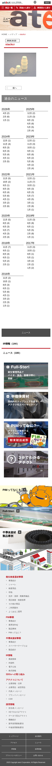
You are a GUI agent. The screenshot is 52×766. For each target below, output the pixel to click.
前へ (15, 88)
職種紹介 (12, 720)
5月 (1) (30, 257)
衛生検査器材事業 (14, 577)
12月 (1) (7, 140)
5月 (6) (30, 161)
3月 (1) (30, 203)
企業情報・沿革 (15, 683)
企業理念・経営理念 (17, 687)
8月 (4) (6, 223)
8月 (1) (30, 254)
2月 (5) (6, 161)
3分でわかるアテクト (18, 712)
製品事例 (12, 629)
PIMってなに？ (15, 632)
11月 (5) (7, 178)
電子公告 (12, 667)
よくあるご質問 (15, 612)
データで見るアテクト (18, 716)
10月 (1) (31, 147)
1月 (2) (30, 268)
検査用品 (12, 588)
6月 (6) (30, 124)
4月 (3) (6, 233)
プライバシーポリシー (14, 755)
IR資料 (11, 663)
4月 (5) (30, 199)
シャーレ (12, 584)
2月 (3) (6, 302)
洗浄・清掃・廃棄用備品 (19, 596)
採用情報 (10, 704)
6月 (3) (6, 151)
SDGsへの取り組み (15, 674)
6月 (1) (30, 226)
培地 (10, 592)
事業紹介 (12, 581)
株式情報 (12, 671)
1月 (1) (6, 120)
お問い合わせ (38, 755)
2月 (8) (30, 233)
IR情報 (9, 655)
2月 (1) (6, 264)
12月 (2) (31, 113)
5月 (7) (30, 196)
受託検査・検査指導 (17, 600)
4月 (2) (6, 113)
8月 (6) (30, 154)
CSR (11, 699)
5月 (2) (6, 261)
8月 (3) (30, 120)
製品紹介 (12, 650)
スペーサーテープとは (18, 646)
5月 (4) (6, 154)
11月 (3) (31, 117)
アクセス (13, 743)
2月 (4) (30, 130)
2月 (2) (30, 264)
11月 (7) (31, 182)
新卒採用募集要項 (16, 723)
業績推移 (12, 659)
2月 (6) (6, 117)
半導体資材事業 (13, 638)
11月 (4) (7, 144)
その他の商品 (14, 604)
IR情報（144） (11, 343)
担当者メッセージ (16, 708)
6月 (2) (30, 158)
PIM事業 (10, 617)
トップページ (13, 736)
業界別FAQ (13, 625)
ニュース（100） (12, 353)
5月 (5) (30, 127)
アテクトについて (14, 680)
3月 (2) (6, 203)
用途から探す (23, 8)
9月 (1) (30, 151)
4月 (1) (6, 158)
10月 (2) (7, 182)
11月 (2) (7, 278)
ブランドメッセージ (17, 695)
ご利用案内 (13, 608)
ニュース (38, 743)
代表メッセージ (15, 691)
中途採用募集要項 (16, 727)
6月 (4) (6, 192)
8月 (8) (30, 223)
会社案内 (38, 736)
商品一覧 (7, 8)
